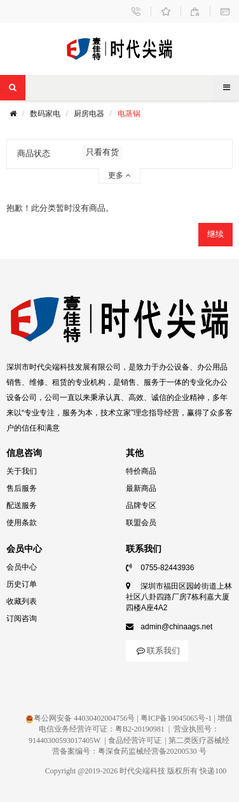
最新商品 (141, 488)
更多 (119, 175)
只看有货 (102, 152)
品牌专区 (141, 505)
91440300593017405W (64, 740)
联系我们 (157, 650)
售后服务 (21, 488)
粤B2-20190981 (140, 729)
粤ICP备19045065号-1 (176, 718)
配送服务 (21, 505)
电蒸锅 (129, 113)
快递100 (213, 770)
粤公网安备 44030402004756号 (80, 718)
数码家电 (45, 113)
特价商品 (141, 471)
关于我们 (21, 471)
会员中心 (21, 567)
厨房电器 (89, 113)
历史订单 (21, 584)
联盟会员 (141, 522)
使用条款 (21, 522)
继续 (215, 234)
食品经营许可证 (134, 740)
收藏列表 (21, 601)
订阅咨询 (21, 618)
